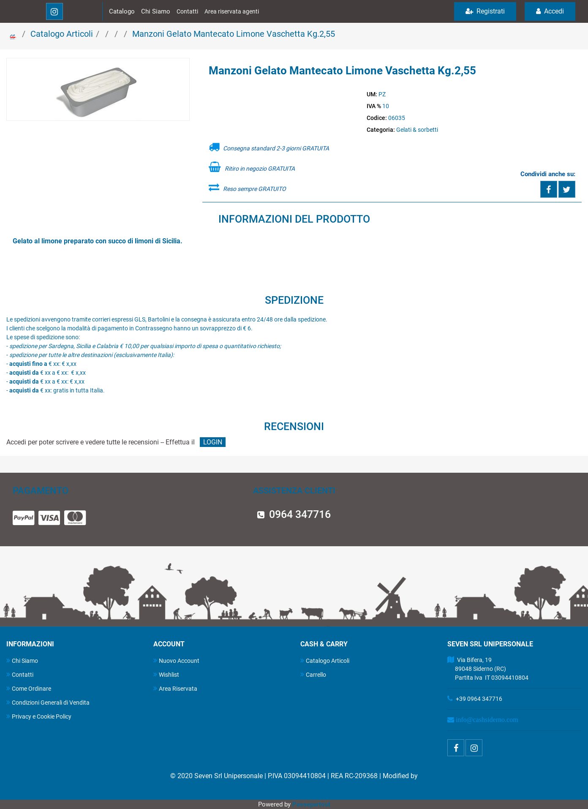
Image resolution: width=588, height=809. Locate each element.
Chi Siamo (155, 11)
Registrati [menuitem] (485, 11)
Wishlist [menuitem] (166, 674)
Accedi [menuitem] (550, 11)
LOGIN (212, 442)
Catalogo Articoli (61, 34)
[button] (98, 90)
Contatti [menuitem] (19, 674)
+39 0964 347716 (479, 698)
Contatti (187, 11)
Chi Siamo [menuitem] (22, 660)
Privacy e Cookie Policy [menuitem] (38, 716)
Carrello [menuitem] (313, 674)
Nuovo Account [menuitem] (176, 660)
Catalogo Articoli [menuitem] (324, 660)
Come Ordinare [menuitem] (28, 688)
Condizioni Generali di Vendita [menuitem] (48, 702)
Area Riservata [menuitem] (175, 688)
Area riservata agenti (231, 11)
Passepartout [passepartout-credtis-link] (311, 804)
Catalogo (122, 11)
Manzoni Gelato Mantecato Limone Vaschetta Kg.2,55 (233, 34)
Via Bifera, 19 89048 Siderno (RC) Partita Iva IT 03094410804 (487, 668)
